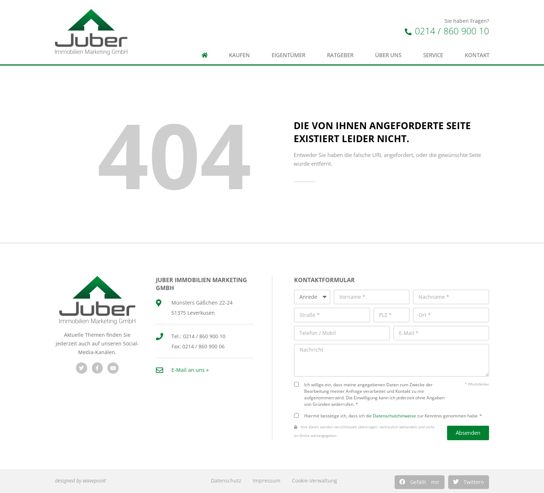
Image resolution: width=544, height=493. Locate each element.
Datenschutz (226, 480)
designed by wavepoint (80, 480)
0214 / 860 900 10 (447, 31)
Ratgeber (340, 55)
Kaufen (239, 55)
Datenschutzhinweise (394, 415)
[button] (420, 482)
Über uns (388, 55)
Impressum (266, 480)
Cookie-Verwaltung (314, 480)
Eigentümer (288, 55)
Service (433, 55)
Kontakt (477, 55)
